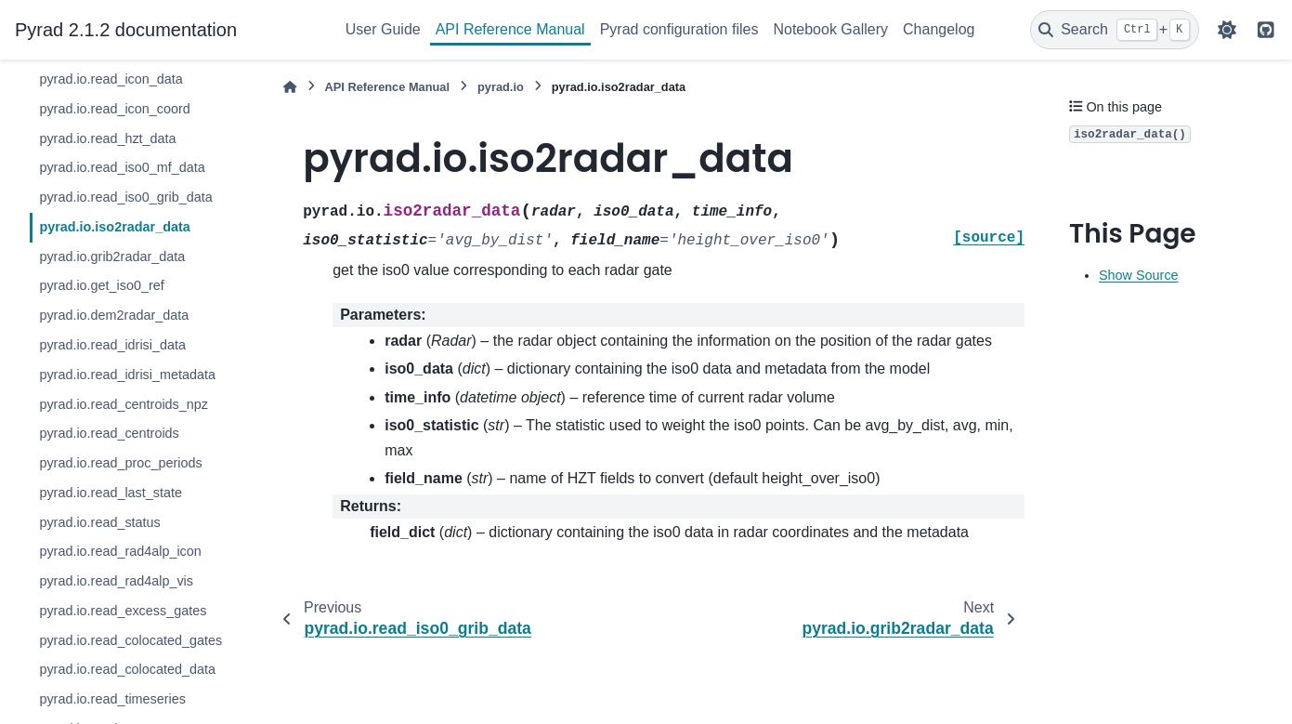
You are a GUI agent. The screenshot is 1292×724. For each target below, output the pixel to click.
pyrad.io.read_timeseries (112, 698)
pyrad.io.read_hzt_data (107, 138)
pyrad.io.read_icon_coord (114, 108)
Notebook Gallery (830, 29)
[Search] (1114, 29)
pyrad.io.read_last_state (110, 492)
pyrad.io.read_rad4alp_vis (116, 580)
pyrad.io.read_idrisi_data (112, 344)
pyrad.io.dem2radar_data (114, 315)
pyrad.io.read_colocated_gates (130, 640)
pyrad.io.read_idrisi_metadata (127, 374)
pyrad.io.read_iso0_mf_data (121, 167)
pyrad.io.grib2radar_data (112, 256)
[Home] (289, 87)
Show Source (1139, 275)
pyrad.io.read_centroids (108, 433)
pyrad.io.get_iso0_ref (101, 285)
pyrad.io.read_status (99, 522)
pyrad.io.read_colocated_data (127, 669)
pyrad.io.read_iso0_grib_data (125, 197)
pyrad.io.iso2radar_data (114, 226)
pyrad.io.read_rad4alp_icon (120, 551)
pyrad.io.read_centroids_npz (123, 404)
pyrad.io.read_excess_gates (122, 610)
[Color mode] (1227, 30)
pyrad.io (500, 87)
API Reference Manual (510, 29)
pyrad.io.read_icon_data (110, 79)
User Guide (383, 29)
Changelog (938, 29)
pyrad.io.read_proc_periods (120, 462)
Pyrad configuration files (679, 29)
